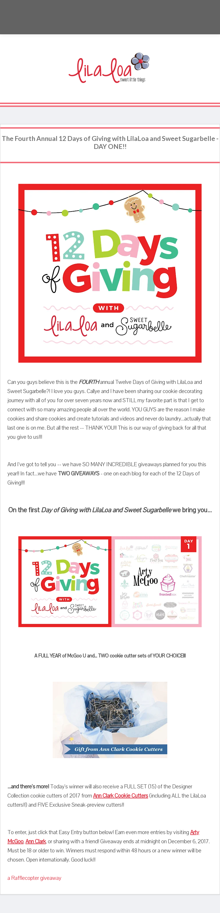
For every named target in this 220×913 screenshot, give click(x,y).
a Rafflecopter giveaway (34, 878)
